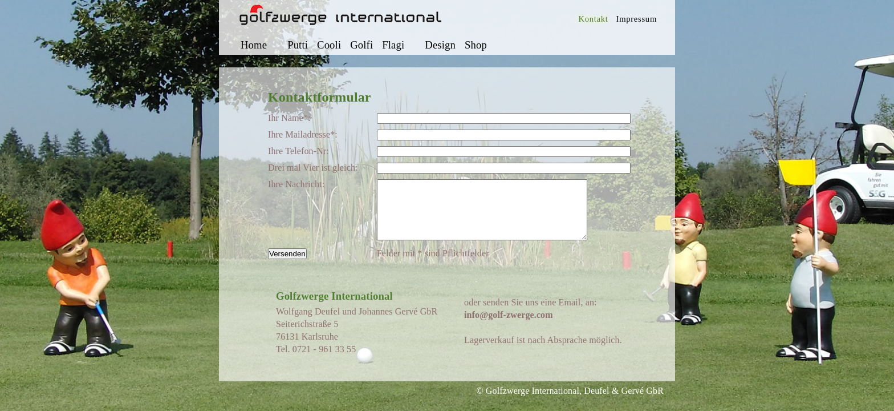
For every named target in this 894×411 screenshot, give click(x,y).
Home (254, 45)
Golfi (361, 45)
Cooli (329, 45)
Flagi (393, 45)
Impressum (636, 18)
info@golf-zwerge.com (508, 327)
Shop (476, 45)
